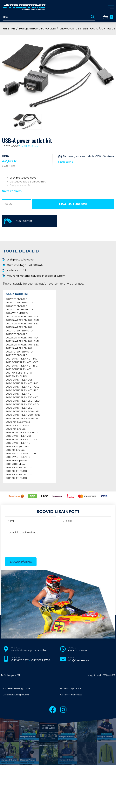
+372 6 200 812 (20, 660)
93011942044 (28, 146)
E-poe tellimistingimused (17, 688)
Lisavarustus (69, 28)
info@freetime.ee (78, 660)
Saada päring (65, 161)
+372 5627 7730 (40, 660)
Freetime (9, 28)
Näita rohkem (12, 191)
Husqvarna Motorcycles (37, 28)
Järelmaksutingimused (16, 694)
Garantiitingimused (71, 694)
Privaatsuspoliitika (70, 688)
